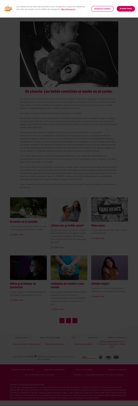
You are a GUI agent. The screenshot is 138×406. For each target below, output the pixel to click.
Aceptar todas (126, 8)
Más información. (68, 9)
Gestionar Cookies (102, 9)
